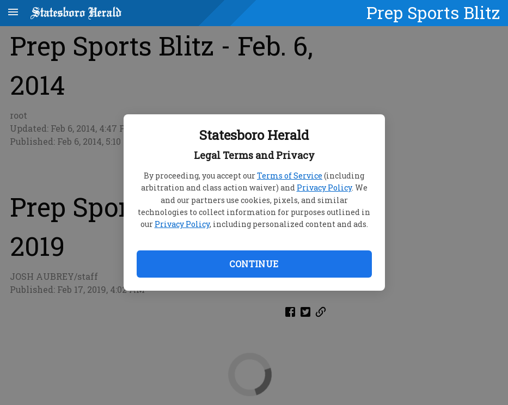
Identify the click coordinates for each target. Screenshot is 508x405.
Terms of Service (289, 175)
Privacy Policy (324, 187)
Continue (253, 263)
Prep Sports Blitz (433, 12)
